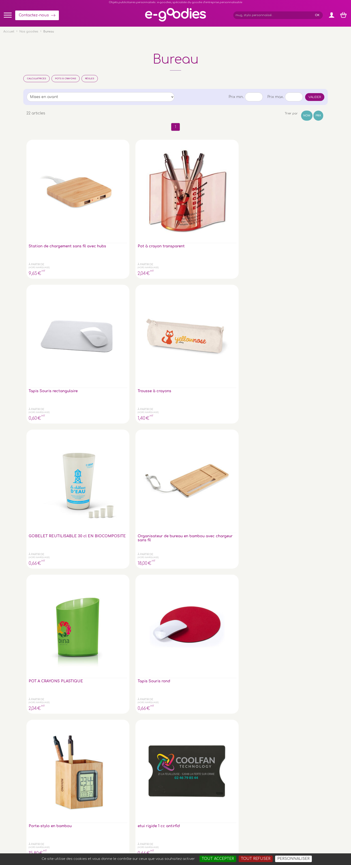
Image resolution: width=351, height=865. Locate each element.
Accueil (8, 31)
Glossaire (289, 783)
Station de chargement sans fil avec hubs (47, 192)
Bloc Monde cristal (46, 361)
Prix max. (275, 97)
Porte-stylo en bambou (143, 276)
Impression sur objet (297, 778)
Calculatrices (36, 78)
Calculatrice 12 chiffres (144, 363)
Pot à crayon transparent (91, 190)
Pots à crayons (65, 78)
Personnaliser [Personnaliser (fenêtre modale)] (293, 859)
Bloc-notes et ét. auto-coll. (196, 363)
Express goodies (294, 774)
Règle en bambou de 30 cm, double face (48, 449)
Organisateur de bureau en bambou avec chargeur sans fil (300, 194)
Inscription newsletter (160, 791)
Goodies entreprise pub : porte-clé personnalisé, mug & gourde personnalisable (201, 848)
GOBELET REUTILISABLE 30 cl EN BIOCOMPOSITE (250, 192)
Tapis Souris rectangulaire (142, 190)
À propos (289, 788)
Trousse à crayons (197, 188)
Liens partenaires (295, 792)
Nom (306, 115)
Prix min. (236, 97)
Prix (318, 115)
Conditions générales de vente (133, 842)
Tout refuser (255, 859)
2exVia (209, 842)
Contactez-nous (34, 15)
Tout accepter (218, 859)
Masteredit (231, 842)
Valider (314, 97)
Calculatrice (242, 361)
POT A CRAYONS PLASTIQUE (44, 276)
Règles (89, 78)
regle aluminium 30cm (99, 447)
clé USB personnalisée (73, 821)
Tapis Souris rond (95, 274)
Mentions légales (171, 842)
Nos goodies (28, 31)
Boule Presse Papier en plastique (301, 276)
